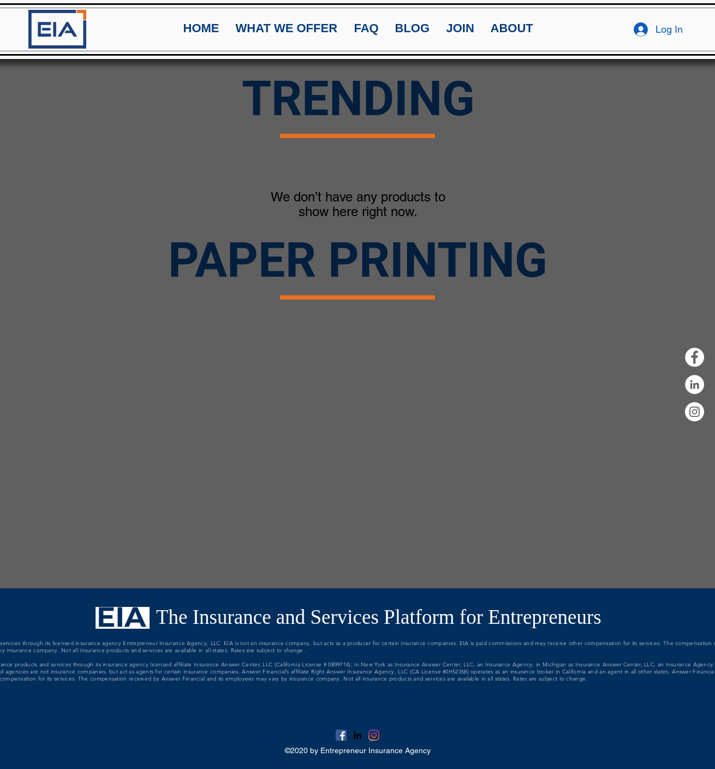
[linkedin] (694, 384)
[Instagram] (694, 411)
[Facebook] (694, 357)
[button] (287, 28)
